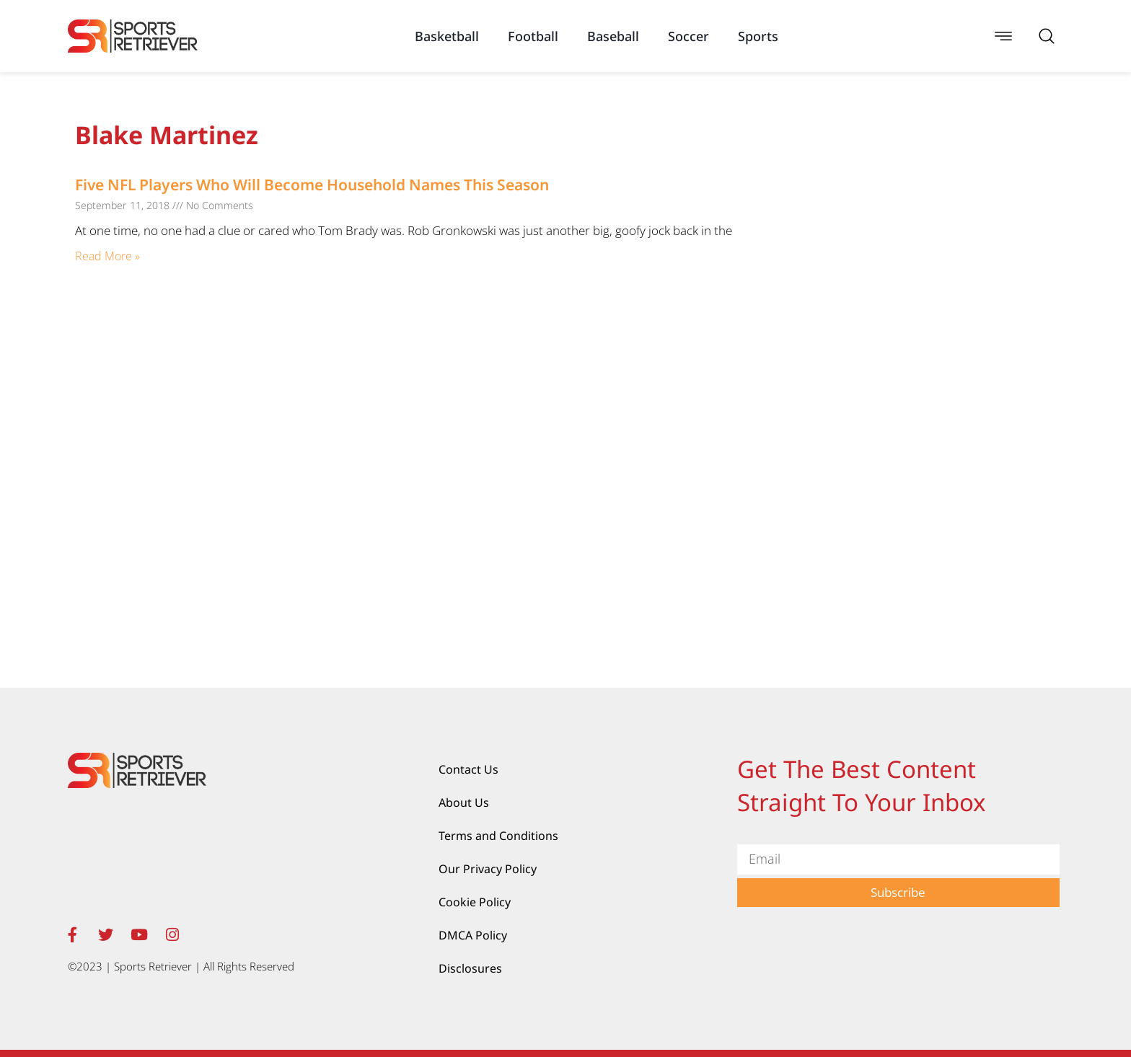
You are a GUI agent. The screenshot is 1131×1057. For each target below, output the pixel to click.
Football (533, 36)
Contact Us (468, 769)
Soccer (688, 36)
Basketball (447, 36)
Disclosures (470, 968)
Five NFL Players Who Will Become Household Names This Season (312, 184)
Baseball (613, 36)
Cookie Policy (475, 902)
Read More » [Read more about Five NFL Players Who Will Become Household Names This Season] (107, 256)
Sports (758, 36)
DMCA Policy (473, 935)
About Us (464, 802)
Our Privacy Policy (488, 869)
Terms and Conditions (498, 836)
